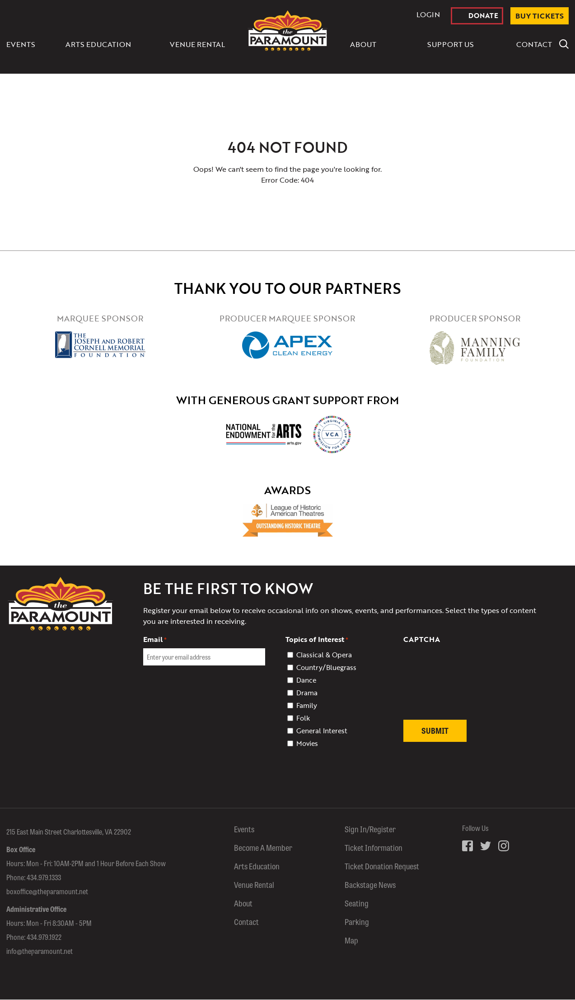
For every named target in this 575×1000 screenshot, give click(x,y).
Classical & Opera (324, 655)
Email (155, 639)
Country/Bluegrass (326, 667)
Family (306, 705)
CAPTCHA (421, 639)
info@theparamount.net (39, 951)
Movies (307, 743)
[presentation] (472, 687)
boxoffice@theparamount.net (47, 892)
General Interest (321, 731)
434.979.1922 (44, 937)
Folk (303, 718)
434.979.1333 (44, 878)
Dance (306, 680)
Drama (307, 693)
